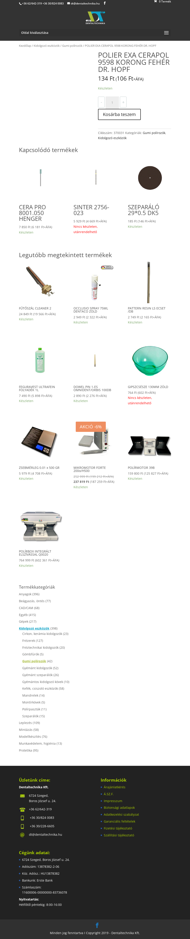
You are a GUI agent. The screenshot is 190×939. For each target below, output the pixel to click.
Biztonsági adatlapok (119, 807)
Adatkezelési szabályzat (121, 814)
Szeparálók (30, 716)
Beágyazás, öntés (32, 601)
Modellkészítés (30, 736)
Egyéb (23, 615)
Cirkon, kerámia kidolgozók (42, 634)
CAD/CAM (26, 608)
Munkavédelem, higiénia (37, 743)
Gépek (23, 621)
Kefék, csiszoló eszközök (40, 688)
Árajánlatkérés (114, 787)
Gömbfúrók (30, 654)
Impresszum (113, 801)
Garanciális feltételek (119, 821)
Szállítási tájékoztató (119, 835)
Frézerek (28, 640)
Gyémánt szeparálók (37, 675)
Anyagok (25, 594)
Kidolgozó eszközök (47, 46)
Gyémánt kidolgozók (37, 668)
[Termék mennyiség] (112, 102)
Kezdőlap (25, 46)
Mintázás (26, 730)
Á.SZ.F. (109, 794)
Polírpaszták (31, 709)
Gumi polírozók (72, 46)
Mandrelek (30, 695)
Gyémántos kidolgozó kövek (42, 682)
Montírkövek (31, 702)
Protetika (25, 750)
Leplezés (25, 723)
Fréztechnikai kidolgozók (40, 647)
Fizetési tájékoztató (118, 828)
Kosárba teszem (119, 114)
